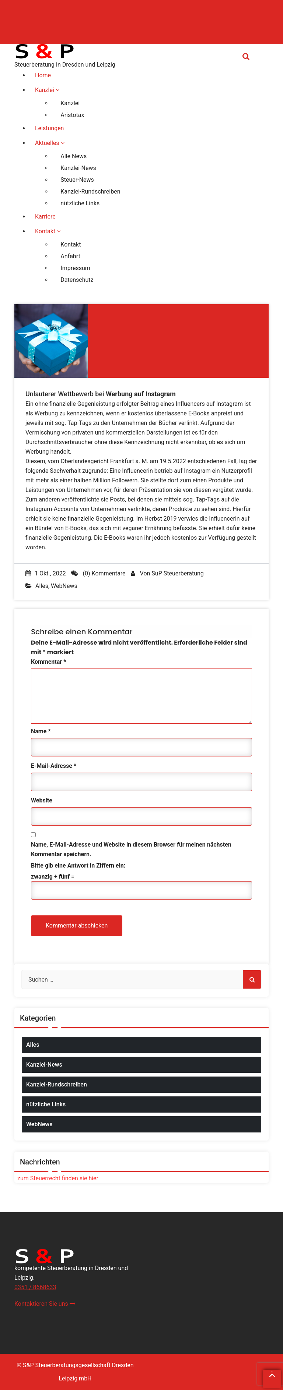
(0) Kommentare (98, 573)
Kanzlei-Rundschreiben (56, 1084)
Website (41, 800)
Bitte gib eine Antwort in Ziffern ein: (78, 865)
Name (41, 731)
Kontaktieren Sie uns (45, 1303)
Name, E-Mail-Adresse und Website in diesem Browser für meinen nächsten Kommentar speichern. (131, 849)
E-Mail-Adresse (53, 765)
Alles (41, 585)
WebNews (64, 585)
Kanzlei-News (44, 1064)
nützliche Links (46, 1104)
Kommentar (48, 661)
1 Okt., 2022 (45, 573)
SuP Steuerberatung (177, 573)
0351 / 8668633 (35, 1287)
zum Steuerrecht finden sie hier (56, 1178)
